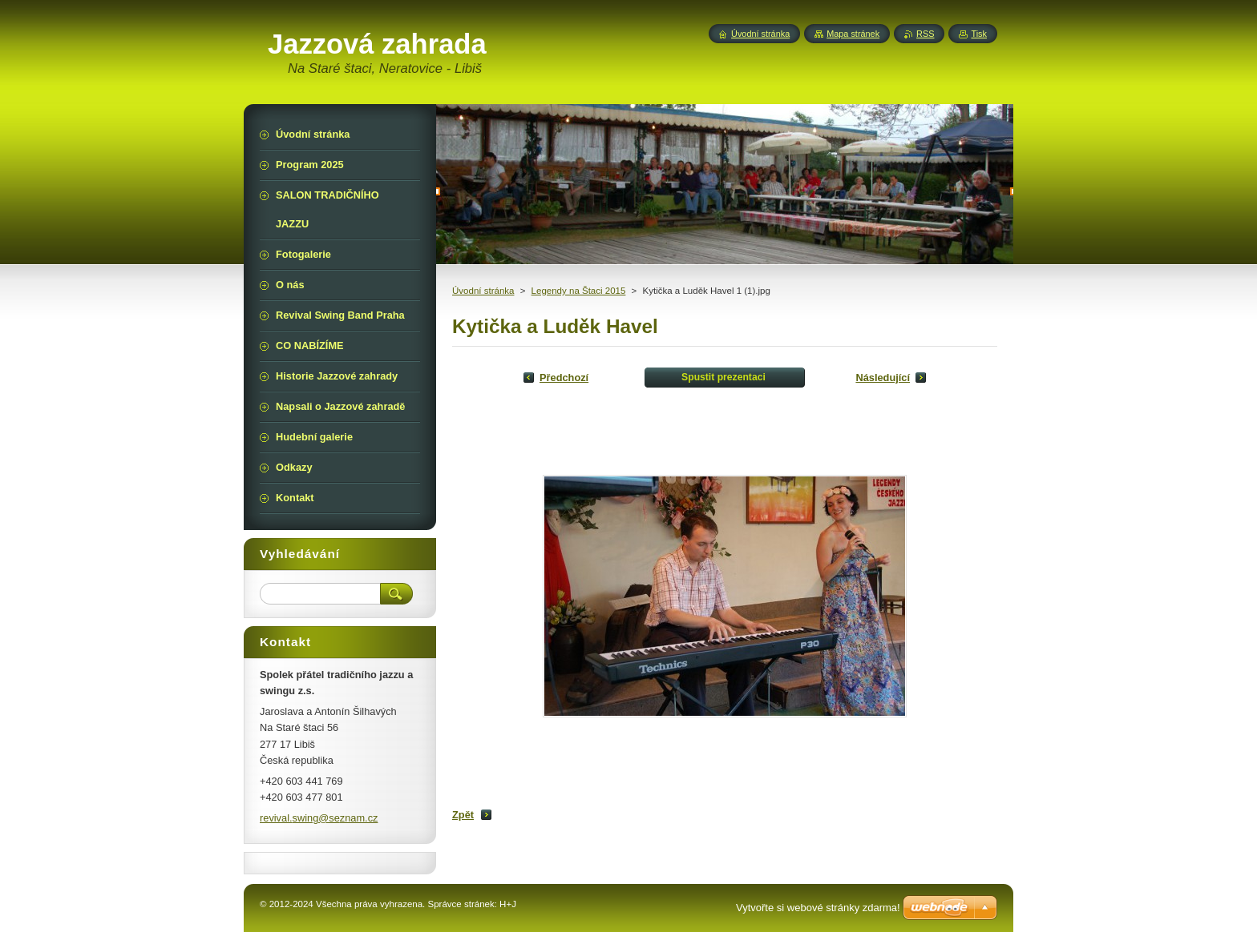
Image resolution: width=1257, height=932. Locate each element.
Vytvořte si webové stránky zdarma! (818, 908)
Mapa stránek (853, 33)
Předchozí (564, 378)
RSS (925, 33)
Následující (882, 378)
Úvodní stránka (483, 290)
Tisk (979, 33)
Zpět (463, 815)
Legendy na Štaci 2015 (578, 290)
